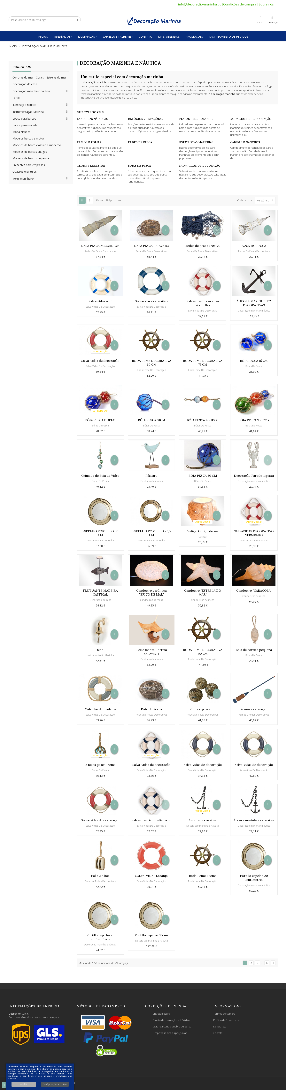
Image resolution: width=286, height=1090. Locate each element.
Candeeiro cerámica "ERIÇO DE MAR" (151, 592)
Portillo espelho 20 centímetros (254, 878)
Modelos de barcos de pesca (30, 158)
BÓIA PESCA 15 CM (254, 361)
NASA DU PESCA (254, 246)
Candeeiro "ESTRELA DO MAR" (202, 592)
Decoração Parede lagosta (254, 475)
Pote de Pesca (151, 709)
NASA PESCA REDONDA (151, 246)
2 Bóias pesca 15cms (100, 765)
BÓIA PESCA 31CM (151, 420)
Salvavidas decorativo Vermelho (203, 303)
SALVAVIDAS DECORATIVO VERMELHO (254, 533)
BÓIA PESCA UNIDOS (203, 420)
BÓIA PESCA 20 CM (203, 475)
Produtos (21, 67)
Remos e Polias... (90, 142)
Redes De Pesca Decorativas (100, 251)
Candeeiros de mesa (151, 600)
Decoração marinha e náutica (31, 91)
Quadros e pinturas (24, 171)
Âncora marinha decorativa (253, 820)
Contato (217, 1033)
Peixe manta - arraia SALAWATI (151, 652)
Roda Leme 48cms (202, 876)
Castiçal (202, 536)
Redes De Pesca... (141, 142)
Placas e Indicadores (196, 119)
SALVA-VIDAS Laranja (151, 876)
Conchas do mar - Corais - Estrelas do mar (39, 77)
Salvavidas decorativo (151, 301)
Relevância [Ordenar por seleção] (266, 200)
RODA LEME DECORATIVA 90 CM (202, 652)
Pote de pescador (202, 709)
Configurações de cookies (55, 1084)
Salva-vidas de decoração (100, 361)
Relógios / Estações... (145, 119)
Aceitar (23, 1083)
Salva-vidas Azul (100, 301)
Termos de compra (224, 1013)
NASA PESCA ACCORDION (100, 246)
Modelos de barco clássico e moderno (36, 145)
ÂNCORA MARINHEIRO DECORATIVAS (253, 303)
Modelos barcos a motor (28, 138)
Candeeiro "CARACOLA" (254, 590)
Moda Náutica (21, 132)
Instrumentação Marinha (28, 112)
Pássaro (151, 475)
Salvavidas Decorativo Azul (151, 820)
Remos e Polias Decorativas (254, 714)
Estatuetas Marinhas (196, 142)
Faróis (16, 98)
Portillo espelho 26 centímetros (100, 937)
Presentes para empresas (28, 165)
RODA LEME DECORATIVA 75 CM (202, 362)
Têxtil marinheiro (23, 178)
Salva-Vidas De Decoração (199, 165)
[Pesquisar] (45, 19)
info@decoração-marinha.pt (199, 4)
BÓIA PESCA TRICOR (253, 420)
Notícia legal (220, 1026)
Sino (100, 650)
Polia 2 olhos (100, 876)
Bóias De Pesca (139, 165)
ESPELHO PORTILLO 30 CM (100, 533)
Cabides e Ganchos (245, 142)
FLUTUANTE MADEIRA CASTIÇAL (100, 592)
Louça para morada (24, 125)
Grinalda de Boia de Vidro (100, 475)
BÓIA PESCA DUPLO (100, 420)
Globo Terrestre (91, 165)
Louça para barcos (24, 118)
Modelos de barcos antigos (29, 152)
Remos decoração (253, 709)
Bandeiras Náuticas (92, 119)
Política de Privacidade (226, 1020)
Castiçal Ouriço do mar (202, 531)
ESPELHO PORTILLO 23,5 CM (151, 533)
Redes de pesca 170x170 (202, 246)
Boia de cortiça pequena (254, 650)
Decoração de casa (24, 84)
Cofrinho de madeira (100, 709)
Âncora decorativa (203, 820)
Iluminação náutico (24, 105)
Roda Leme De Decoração (250, 119)
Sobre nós (266, 4)
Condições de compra (239, 4)
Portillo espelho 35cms (151, 935)
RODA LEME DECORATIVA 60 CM (151, 362)
